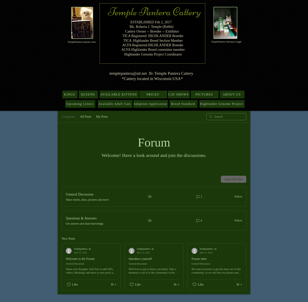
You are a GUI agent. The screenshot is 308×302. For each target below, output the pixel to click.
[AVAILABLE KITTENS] (119, 94)
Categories (68, 116)
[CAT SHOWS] (179, 94)
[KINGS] (70, 94)
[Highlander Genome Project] (222, 104)
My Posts (102, 116)
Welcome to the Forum (80, 258)
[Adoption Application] (150, 104)
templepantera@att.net (128, 73)
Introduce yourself (140, 258)
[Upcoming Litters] (80, 104)
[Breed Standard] (183, 104)
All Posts (85, 116)
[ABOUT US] (232, 94)
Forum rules (199, 258)
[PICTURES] (205, 94)
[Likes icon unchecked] (68, 284)
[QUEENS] (88, 94)
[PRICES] (153, 94)
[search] (226, 116)
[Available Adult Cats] (115, 104)
